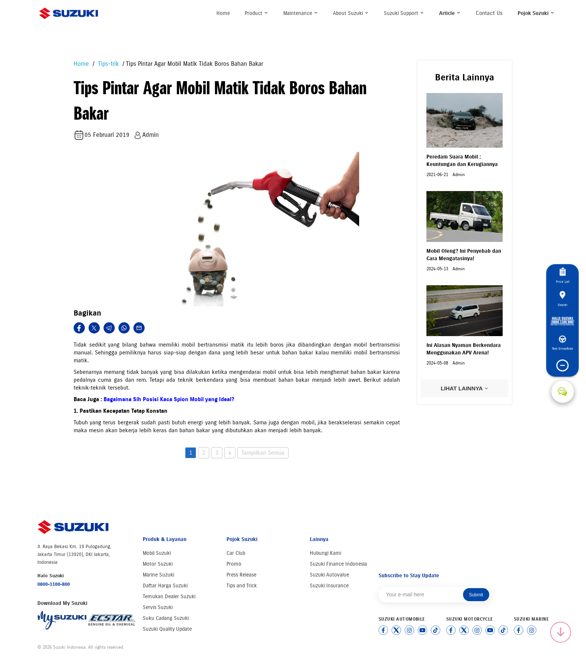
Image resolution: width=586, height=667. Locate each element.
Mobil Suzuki (157, 553)
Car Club (235, 553)
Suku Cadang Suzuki (166, 618)
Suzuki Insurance (329, 586)
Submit (476, 594)
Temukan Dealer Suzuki (169, 596)
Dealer (562, 299)
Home (223, 13)
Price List (562, 276)
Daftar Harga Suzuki (165, 586)
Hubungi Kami (325, 553)
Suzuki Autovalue (329, 575)
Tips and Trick (241, 586)
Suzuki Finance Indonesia (338, 564)
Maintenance (300, 13)
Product (256, 13)
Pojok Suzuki (536, 13)
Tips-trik (107, 63)
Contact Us (489, 13)
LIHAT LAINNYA (464, 388)
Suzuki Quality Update (167, 629)
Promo (233, 564)
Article (450, 13)
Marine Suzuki (158, 575)
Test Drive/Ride (562, 343)
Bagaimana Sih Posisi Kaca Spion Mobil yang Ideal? (169, 399)
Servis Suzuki (158, 607)
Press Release (241, 575)
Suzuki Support (404, 13)
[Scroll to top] (560, 632)
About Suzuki (351, 13)
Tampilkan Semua (262, 452)
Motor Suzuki (158, 564)
